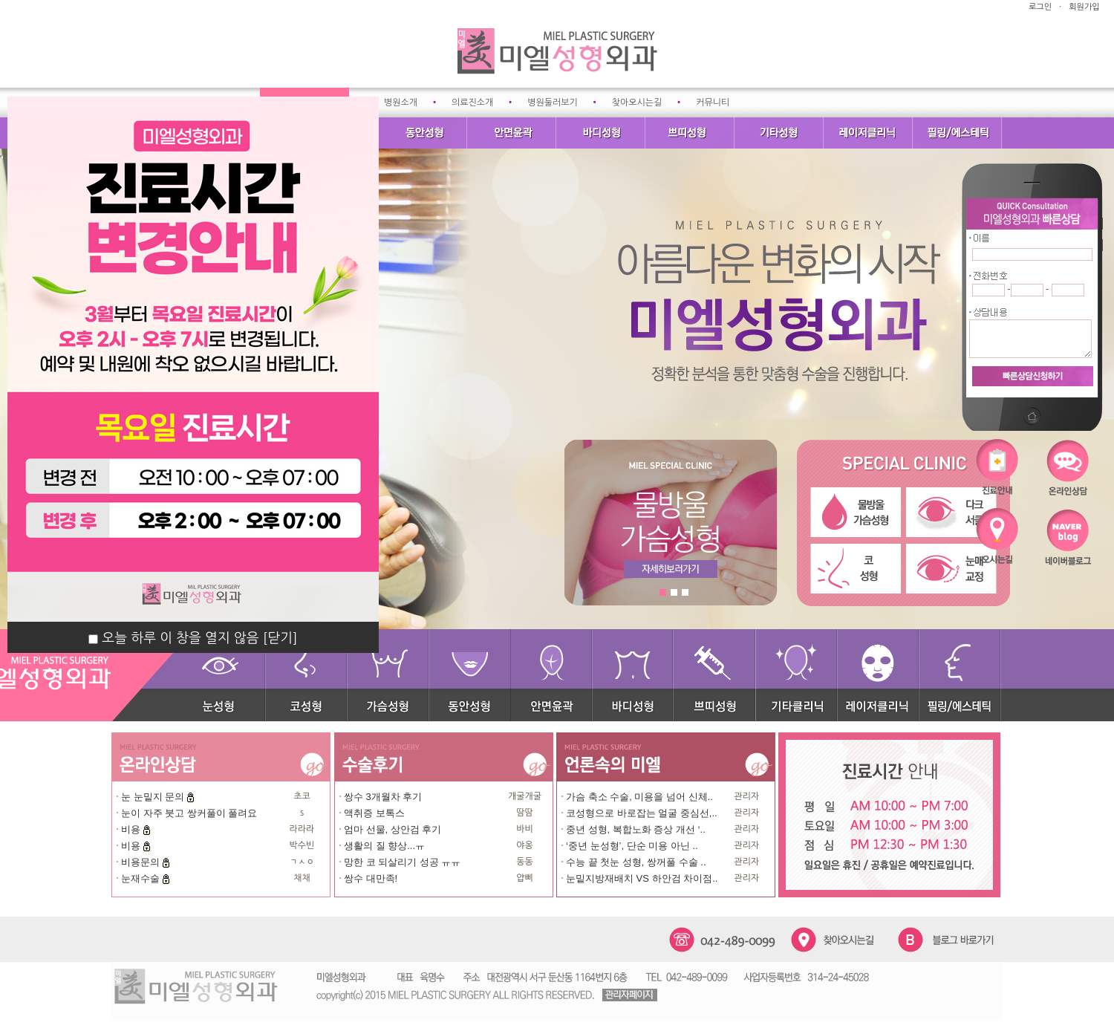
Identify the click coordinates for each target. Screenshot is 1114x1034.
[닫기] (280, 638)
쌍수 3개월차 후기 (383, 796)
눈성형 (230, 675)
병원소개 (400, 102)
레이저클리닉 (868, 133)
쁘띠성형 (690, 133)
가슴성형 (388, 675)
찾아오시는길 (637, 102)
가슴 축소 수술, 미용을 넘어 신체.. (639, 796)
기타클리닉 (797, 675)
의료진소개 (472, 102)
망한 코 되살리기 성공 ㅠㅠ (402, 862)
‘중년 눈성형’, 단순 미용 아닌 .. (632, 845)
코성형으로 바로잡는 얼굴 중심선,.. (641, 813)
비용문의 (142, 862)
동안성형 (423, 133)
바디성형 (601, 133)
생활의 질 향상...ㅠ (384, 845)
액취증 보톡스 (374, 813)
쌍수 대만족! (370, 878)
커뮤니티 (712, 102)
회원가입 (1084, 7)
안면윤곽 (512, 133)
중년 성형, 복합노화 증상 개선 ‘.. (636, 829)
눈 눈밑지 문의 (154, 796)
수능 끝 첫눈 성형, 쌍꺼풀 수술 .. (636, 862)
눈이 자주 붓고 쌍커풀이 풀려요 (189, 813)
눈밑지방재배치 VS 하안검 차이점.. (641, 878)
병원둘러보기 (552, 102)
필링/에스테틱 (958, 133)
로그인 (1040, 7)
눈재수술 (142, 878)
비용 (132, 829)
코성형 (307, 675)
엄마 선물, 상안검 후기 (392, 829)
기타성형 (779, 133)
